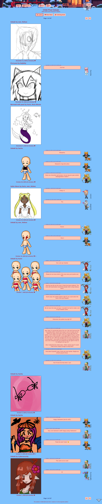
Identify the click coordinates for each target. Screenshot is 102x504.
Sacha (20, 148)
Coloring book (60, 14)
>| (89, 18)
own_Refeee (22, 22)
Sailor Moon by (16, 186)
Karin (29, 104)
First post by (15, 63)
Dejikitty (23, 63)
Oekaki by (14, 22)
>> (86, 18)
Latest (39, 14)
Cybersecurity (23, 456)
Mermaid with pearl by (18, 104)
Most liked (48, 14)
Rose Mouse (36, 104)
